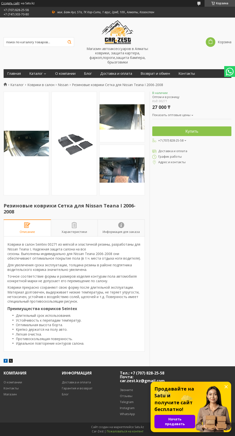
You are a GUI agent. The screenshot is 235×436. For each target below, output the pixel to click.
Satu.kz (139, 427)
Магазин (10, 394)
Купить (191, 131)
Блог (88, 73)
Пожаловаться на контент (125, 431)
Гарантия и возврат (77, 388)
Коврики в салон (40, 85)
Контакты (186, 73)
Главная (14, 73)
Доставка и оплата (116, 73)
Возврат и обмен (155, 73)
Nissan (63, 85)
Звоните (126, 390)
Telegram (127, 402)
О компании (65, 73)
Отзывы (126, 396)
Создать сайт (10, 3)
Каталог (36, 73)
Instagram (127, 408)
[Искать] (69, 42)
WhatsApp (127, 414)
